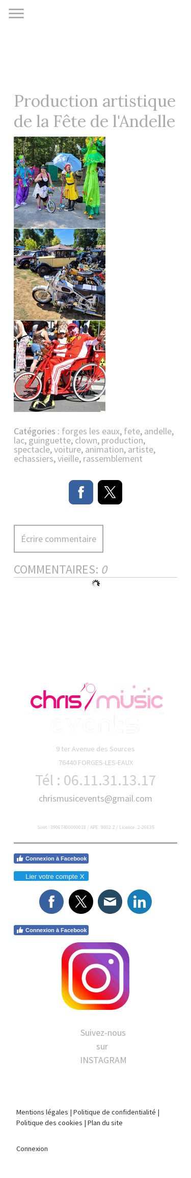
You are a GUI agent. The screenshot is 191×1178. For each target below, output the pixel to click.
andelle (158, 431)
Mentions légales (42, 1112)
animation (104, 449)
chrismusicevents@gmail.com (95, 798)
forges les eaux (91, 431)
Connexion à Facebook (51, 858)
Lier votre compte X (51, 876)
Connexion (32, 1148)
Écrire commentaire (58, 539)
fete (132, 431)
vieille (68, 458)
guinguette (50, 440)
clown (86, 440)
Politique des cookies (49, 1122)
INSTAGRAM (103, 1060)
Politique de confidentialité (114, 1112)
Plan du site (105, 1122)
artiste (140, 449)
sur (103, 1046)
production (122, 440)
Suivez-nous (103, 1032)
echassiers (33, 458)
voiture (67, 449)
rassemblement (113, 458)
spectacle (32, 449)
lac (19, 440)
